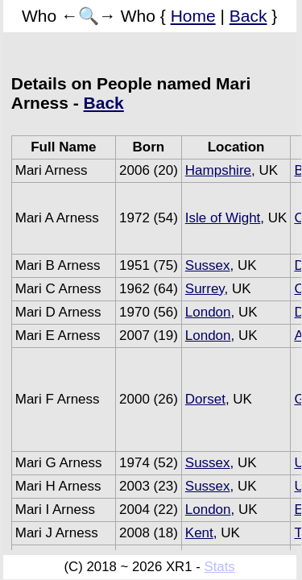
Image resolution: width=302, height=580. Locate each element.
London (208, 312)
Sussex (207, 265)
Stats (219, 566)
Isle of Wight (223, 218)
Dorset (205, 399)
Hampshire (218, 170)
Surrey (205, 288)
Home (193, 15)
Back (248, 15)
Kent (199, 533)
